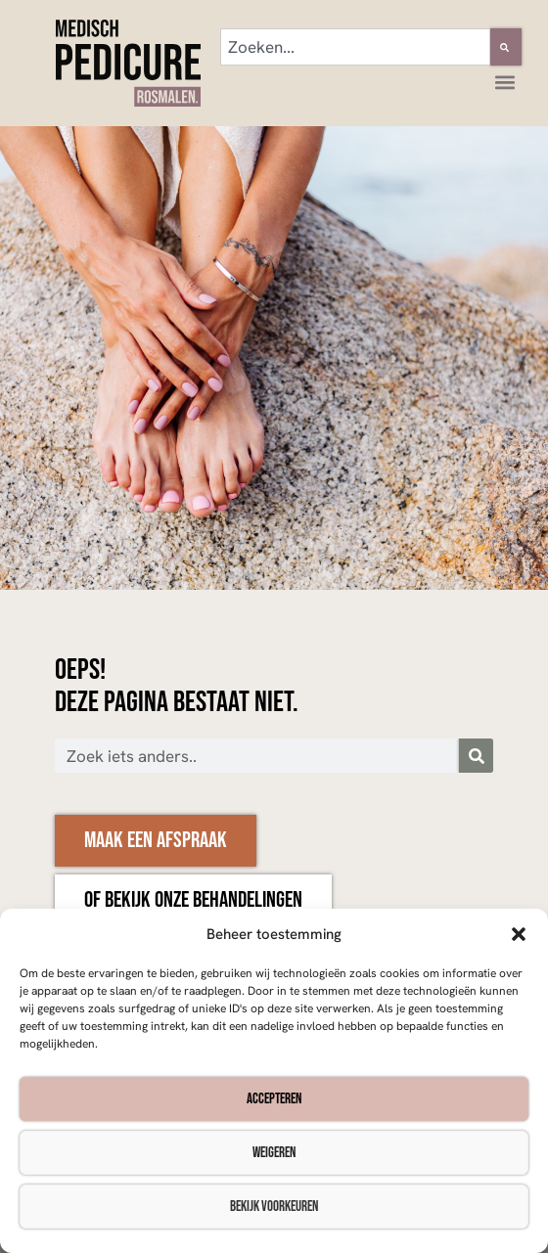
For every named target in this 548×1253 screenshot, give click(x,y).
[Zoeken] (506, 47)
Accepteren (274, 1099)
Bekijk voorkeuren (274, 1206)
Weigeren (274, 1152)
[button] (518, 934)
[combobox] (355, 47)
